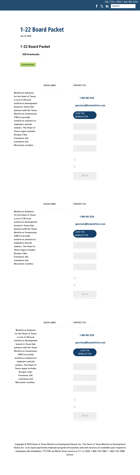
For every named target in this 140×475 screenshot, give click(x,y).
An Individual (79, 289)
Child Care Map (50, 109)
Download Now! (28, 64)
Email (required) (81, 144)
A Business (78, 282)
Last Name (79, 133)
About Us (47, 98)
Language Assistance (54, 126)
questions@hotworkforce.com (90, 105)
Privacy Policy (50, 120)
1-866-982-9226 (130, 2)
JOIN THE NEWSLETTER (81, 115)
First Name (79, 122)
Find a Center (49, 115)
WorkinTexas (49, 103)
